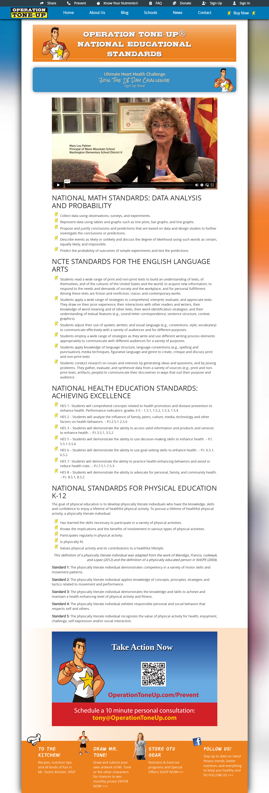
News (177, 12)
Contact (204, 12)
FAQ (155, 3)
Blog (124, 12)
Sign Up (212, 3)
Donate (182, 3)
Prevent (76, 3)
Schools (150, 12)
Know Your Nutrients (117, 3)
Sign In (241, 3)
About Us (97, 12)
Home (68, 12)
